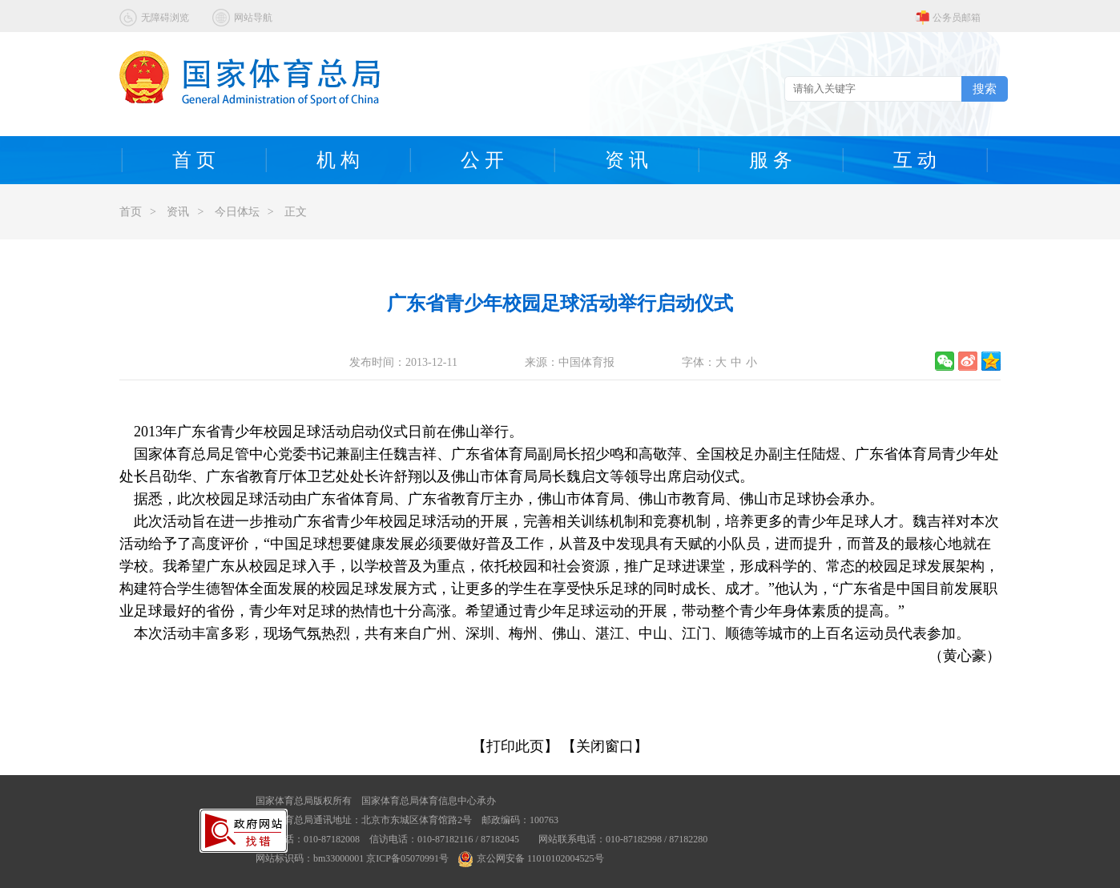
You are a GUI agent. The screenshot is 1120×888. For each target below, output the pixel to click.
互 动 (915, 160)
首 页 (194, 160)
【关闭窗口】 (605, 746)
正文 (295, 212)
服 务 (770, 160)
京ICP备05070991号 (407, 858)
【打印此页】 (515, 746)
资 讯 (626, 160)
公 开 (482, 160)
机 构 (338, 160)
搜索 (985, 88)
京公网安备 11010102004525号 (531, 858)
